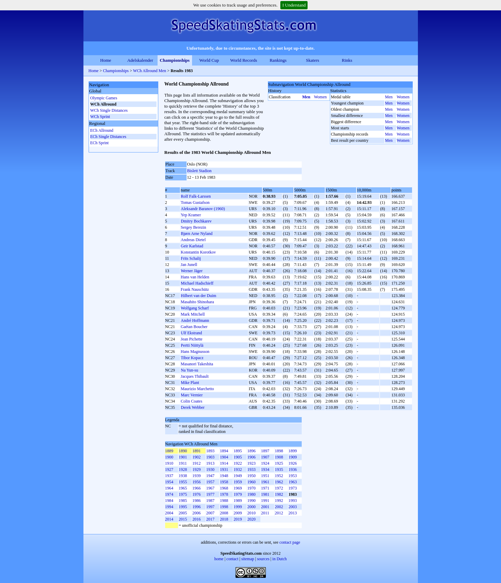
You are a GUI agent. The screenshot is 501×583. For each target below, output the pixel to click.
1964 (169, 488)
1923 (251, 463)
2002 (279, 506)
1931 (224, 469)
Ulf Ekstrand (191, 332)
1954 (169, 482)
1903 (210, 457)
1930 (210, 469)
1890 (183, 450)
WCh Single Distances (109, 110)
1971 (265, 488)
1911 (183, 463)
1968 (224, 488)
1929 (196, 469)
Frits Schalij (191, 258)
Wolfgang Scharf (195, 308)
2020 (251, 519)
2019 (237, 519)
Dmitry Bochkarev (196, 221)
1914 (224, 463)
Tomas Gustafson (195, 202)
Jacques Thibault (195, 376)
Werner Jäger (191, 270)
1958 (224, 482)
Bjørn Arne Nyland (196, 233)
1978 (224, 494)
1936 (293, 469)
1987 (210, 500)
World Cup (209, 60)
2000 (251, 506)
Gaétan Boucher (194, 326)
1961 (265, 482)
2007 (210, 513)
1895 (237, 450)
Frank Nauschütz (195, 289)
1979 (237, 494)
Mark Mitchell (193, 314)
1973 (293, 488)
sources (263, 558)
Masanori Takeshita (197, 364)
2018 (224, 519)
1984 (169, 500)
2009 (237, 513)
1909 (293, 457)
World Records (243, 60)
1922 (237, 463)
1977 (210, 494)
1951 (265, 475)
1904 (224, 457)
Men (306, 97)
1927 (169, 469)
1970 (251, 488)
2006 (196, 513)
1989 (237, 500)
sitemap (247, 558)
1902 (196, 457)
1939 (196, 475)
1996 (196, 506)
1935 (279, 469)
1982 (279, 494)
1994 (169, 506)
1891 (196, 450)
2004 (169, 513)
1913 (210, 463)
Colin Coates (191, 401)
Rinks (347, 60)
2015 (183, 519)
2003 (293, 506)
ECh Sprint (99, 142)
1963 (293, 482)
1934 (265, 469)
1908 (279, 457)
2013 (293, 513)
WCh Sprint (100, 116)
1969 (237, 488)
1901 (183, 457)
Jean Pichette (191, 339)
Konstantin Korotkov (198, 252)
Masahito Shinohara (197, 301)
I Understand (294, 5)
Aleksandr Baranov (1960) (203, 208)
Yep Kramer (191, 215)
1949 (237, 475)
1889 (169, 450)
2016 (196, 519)
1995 (183, 506)
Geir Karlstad (192, 246)
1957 (210, 482)
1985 (183, 500)
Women (320, 97)
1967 (210, 488)
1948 (224, 475)
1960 (251, 482)
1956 (196, 482)
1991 (265, 500)
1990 (251, 500)
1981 (265, 494)
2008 (224, 513)
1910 (169, 463)
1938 (183, 475)
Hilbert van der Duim (198, 295)
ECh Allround (101, 130)
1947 (210, 475)
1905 (237, 457)
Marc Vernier (191, 395)
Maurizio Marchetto (197, 388)
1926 (293, 463)
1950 (251, 475)
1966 (196, 488)
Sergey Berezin (193, 227)
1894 (224, 450)
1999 (237, 506)
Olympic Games (103, 98)
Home (105, 60)
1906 (251, 457)
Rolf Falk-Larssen (196, 196)
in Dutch (279, 558)
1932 (237, 469)
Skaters (312, 60)
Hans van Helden (195, 277)
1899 (293, 450)
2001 (265, 506)
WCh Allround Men (149, 70)
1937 (169, 475)
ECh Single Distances (108, 136)
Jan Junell (189, 264)
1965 (183, 488)
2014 (169, 519)
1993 (293, 500)
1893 (210, 450)
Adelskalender (140, 60)
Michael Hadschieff (197, 283)
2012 (279, 513)
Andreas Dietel (193, 239)
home (219, 558)
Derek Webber (192, 407)
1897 (265, 450)
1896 (251, 450)
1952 (279, 475)
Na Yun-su (189, 370)
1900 (169, 457)
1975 (183, 494)
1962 (279, 482)
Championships (175, 60)
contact (233, 558)
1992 (279, 500)
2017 (210, 519)
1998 (224, 506)
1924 (265, 463)
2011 (265, 513)
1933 (251, 469)
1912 (196, 463)
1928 (183, 469)
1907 (265, 457)
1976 (196, 494)
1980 (251, 494)
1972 (279, 488)
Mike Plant (190, 382)
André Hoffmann (195, 320)
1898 (279, 450)
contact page (289, 542)
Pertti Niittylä (192, 345)
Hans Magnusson (195, 351)
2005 (183, 513)
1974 (169, 494)
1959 (237, 482)
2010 (251, 513)
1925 (279, 463)
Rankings (278, 60)
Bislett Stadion (199, 170)
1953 (293, 475)
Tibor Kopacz (192, 357)
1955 (183, 482)
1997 (210, 506)
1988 (224, 500)
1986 (196, 500)
